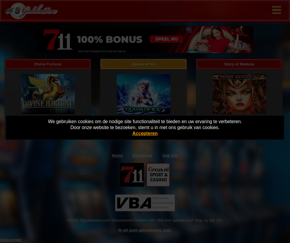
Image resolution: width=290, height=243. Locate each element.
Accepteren (145, 133)
